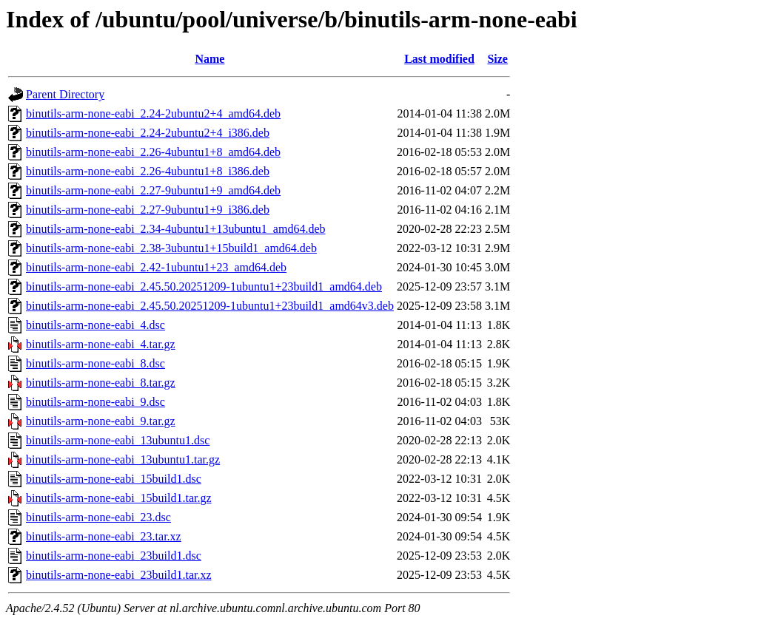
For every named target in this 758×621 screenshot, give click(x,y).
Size (497, 58)
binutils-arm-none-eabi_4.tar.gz (100, 344)
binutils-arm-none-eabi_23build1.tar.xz (119, 575)
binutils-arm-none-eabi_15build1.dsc (113, 478)
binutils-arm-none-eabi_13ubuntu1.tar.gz (123, 459)
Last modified (439, 58)
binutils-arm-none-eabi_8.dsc (95, 363)
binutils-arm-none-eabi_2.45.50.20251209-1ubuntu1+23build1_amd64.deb (204, 286)
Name (209, 58)
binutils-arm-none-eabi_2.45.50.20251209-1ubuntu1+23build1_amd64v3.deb (210, 305)
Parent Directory (65, 94)
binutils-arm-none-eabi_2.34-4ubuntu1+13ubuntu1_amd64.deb (176, 229)
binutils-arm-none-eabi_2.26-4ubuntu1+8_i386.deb (147, 171)
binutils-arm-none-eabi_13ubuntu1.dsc (117, 440)
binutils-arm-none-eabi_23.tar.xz (103, 536)
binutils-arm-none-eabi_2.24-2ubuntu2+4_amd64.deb (153, 113)
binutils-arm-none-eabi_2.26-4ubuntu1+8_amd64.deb (153, 152)
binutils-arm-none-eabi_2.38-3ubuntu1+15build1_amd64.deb (171, 248)
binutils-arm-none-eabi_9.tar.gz (100, 421)
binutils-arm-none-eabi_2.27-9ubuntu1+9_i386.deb (147, 209)
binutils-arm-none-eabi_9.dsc (95, 402)
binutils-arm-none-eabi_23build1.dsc (113, 555)
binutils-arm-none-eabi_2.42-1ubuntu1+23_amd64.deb (156, 267)
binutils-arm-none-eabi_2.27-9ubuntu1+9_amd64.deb (153, 190)
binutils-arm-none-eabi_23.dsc (98, 517)
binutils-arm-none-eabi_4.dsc (95, 325)
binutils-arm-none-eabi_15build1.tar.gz (119, 498)
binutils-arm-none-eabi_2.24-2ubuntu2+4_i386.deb (147, 132)
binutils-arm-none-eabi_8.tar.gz (100, 382)
